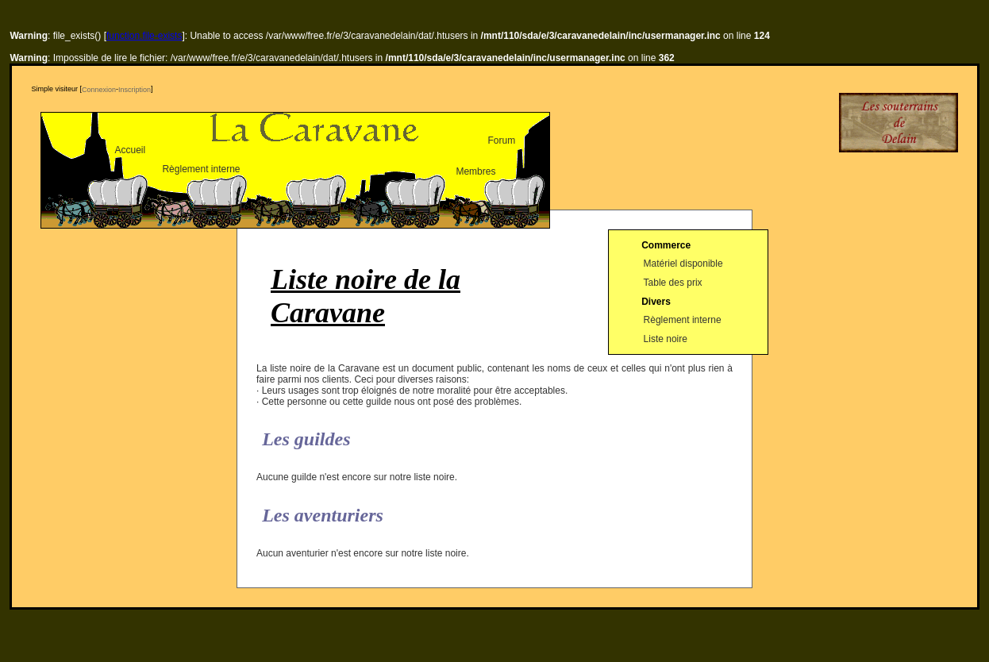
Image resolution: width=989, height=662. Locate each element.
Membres (475, 171)
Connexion (99, 90)
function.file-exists (144, 35)
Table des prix (673, 282)
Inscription (134, 90)
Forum (501, 140)
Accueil (129, 150)
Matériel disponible (683, 264)
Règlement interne (201, 169)
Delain (898, 122)
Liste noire (665, 338)
